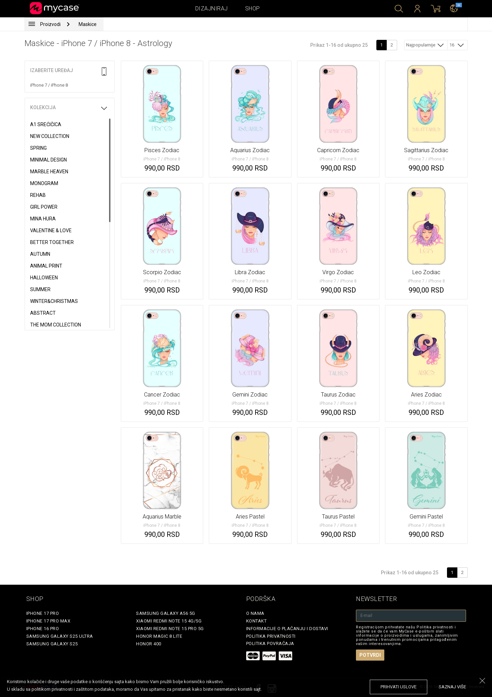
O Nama (255, 613)
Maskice (88, 24)
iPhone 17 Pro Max (48, 621)
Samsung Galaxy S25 (52, 643)
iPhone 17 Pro (42, 613)
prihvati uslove (399, 686)
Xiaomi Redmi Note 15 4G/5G (169, 621)
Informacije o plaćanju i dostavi (287, 628)
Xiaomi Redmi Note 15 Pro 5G (170, 628)
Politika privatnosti (271, 636)
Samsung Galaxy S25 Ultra (59, 636)
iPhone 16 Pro (42, 628)
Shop (252, 8)
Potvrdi (370, 655)
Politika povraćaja (270, 643)
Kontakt (256, 621)
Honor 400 (148, 643)
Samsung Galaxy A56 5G (165, 613)
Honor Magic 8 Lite (159, 636)
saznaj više (452, 686)
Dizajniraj (211, 8)
